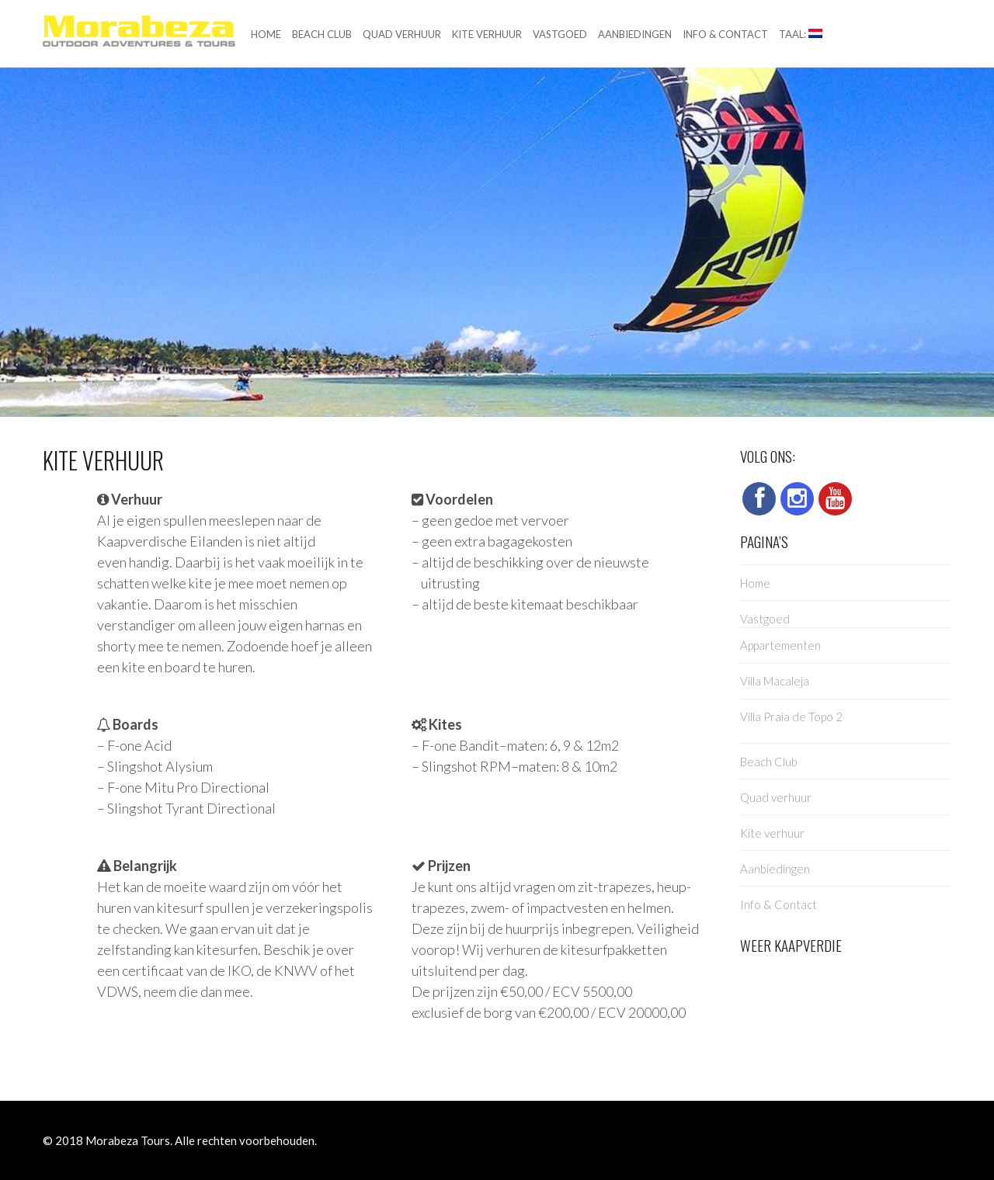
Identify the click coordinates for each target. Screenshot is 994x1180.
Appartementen (780, 645)
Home (266, 34)
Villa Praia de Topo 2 (791, 717)
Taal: (800, 34)
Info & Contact (725, 34)
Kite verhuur (487, 34)
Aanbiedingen (635, 34)
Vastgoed (560, 34)
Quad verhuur (402, 34)
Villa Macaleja (774, 681)
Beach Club (322, 34)
